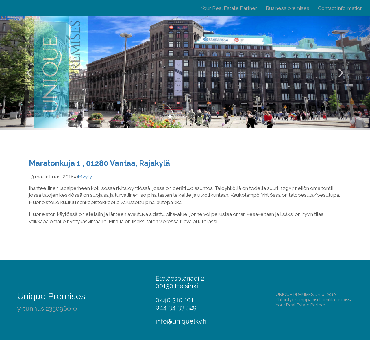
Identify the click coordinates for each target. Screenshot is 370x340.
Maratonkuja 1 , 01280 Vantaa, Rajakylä (99, 163)
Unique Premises (51, 296)
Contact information (340, 8)
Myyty (85, 176)
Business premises (287, 8)
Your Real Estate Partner (229, 8)
